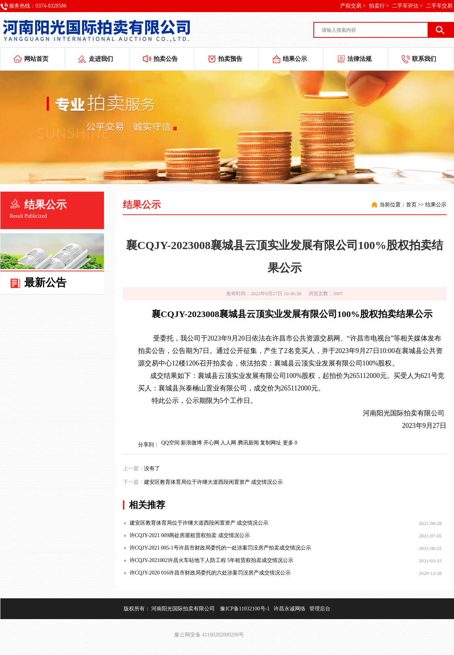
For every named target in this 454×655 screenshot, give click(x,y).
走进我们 (101, 59)
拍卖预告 (230, 59)
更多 (288, 443)
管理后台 (319, 609)
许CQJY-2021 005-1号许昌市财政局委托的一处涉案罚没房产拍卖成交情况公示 (220, 548)
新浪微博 (191, 443)
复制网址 (270, 443)
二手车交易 (439, 6)
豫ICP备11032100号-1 (245, 609)
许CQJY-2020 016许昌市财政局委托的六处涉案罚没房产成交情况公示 (210, 573)
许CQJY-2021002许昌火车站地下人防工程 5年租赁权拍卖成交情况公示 (212, 560)
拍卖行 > (379, 6)
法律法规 (359, 59)
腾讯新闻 (248, 443)
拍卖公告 (165, 59)
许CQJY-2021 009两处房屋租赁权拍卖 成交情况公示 (190, 535)
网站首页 (36, 59)
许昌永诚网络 (289, 609)
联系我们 (424, 59)
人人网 (228, 443)
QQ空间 (170, 443)
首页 (411, 204)
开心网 (211, 443)
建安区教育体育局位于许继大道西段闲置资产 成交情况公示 (213, 482)
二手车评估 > (407, 6)
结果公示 (295, 59)
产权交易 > (353, 6)
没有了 (152, 468)
